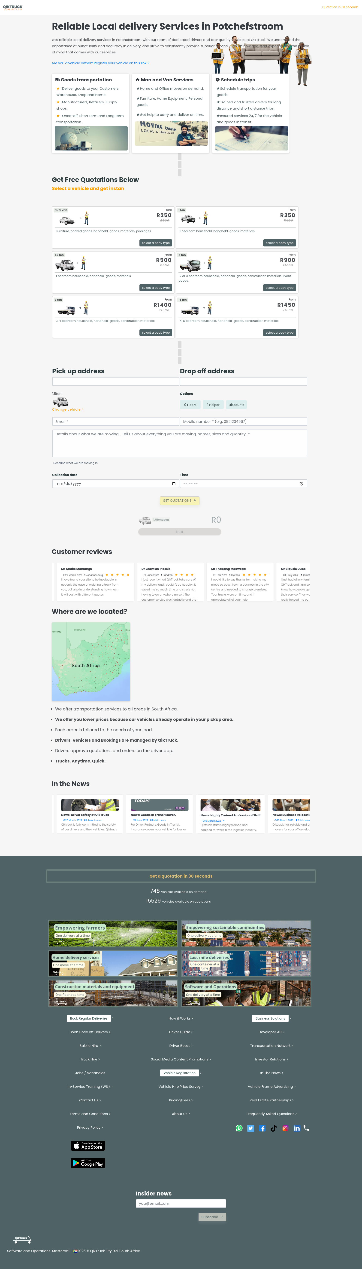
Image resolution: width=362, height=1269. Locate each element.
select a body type (156, 243)
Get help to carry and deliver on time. (170, 114)
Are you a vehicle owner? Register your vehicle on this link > (100, 63)
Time (184, 475)
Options (186, 393)
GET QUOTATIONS (179, 500)
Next (179, 531)
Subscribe (212, 1217)
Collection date (64, 475)
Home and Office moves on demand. (170, 88)
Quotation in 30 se (345, 7)
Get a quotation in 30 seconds (181, 876)
